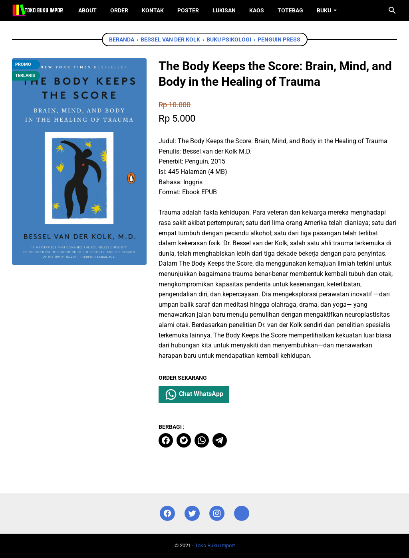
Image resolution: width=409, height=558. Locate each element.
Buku (324, 10)
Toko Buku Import (215, 545)
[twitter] (184, 440)
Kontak (153, 10)
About (87, 10)
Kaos (256, 10)
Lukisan (224, 10)
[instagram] (216, 513)
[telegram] (219, 440)
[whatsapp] (202, 440)
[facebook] (166, 440)
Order (119, 10)
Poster (188, 10)
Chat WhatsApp (194, 394)
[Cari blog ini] (392, 10)
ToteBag (290, 10)
